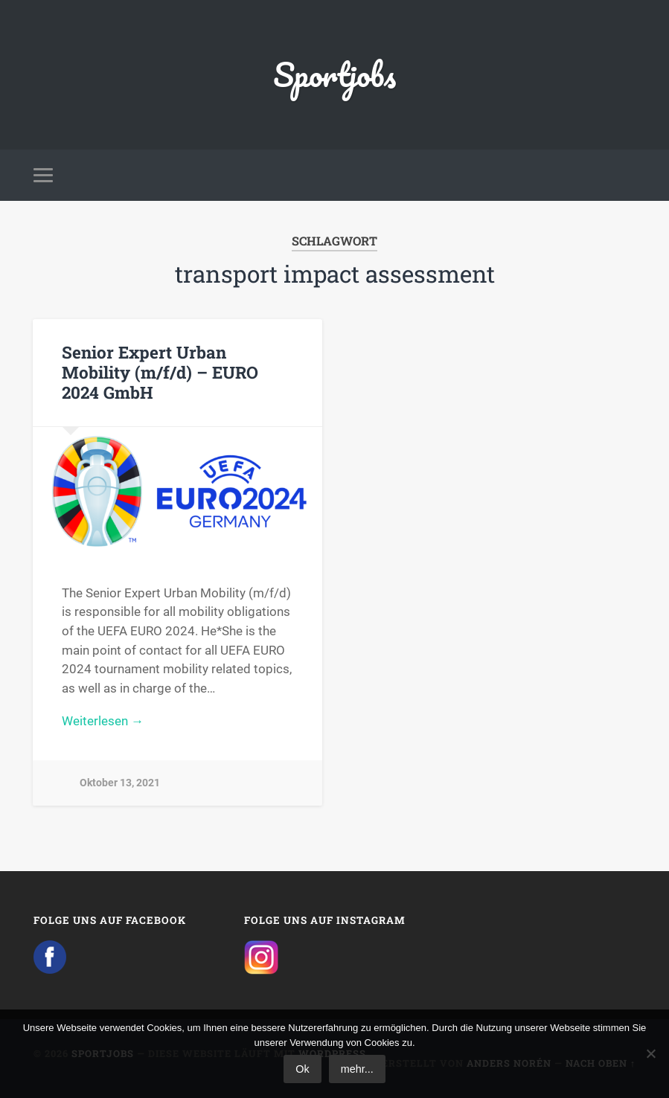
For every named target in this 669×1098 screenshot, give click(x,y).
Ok (302, 1069)
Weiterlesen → (103, 720)
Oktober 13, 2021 (120, 783)
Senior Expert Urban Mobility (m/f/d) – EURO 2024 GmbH (160, 372)
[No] (650, 1053)
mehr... (357, 1069)
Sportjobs (334, 74)
